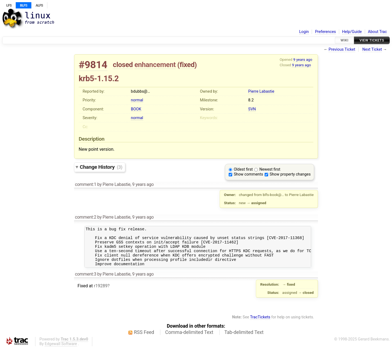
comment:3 (85, 281)
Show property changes (290, 174)
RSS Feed (144, 339)
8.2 (251, 100)
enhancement (155, 65)
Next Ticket (372, 49)
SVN (252, 109)
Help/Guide (352, 31)
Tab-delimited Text (244, 339)
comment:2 (85, 217)
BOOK (136, 109)
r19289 (101, 293)
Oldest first (243, 169)
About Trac (377, 31)
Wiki (344, 40)
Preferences (325, 31)
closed (123, 65)
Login (304, 31)
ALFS (39, 5)
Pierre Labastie (261, 91)
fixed (187, 65)
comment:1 (85, 184)
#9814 (93, 65)
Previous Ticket (342, 49)
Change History (101, 167)
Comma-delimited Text (189, 339)
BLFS (23, 5)
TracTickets (260, 324)
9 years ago (302, 59)
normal (137, 100)
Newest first (269, 169)
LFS (8, 5)
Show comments (248, 174)
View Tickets (372, 40)
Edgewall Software (61, 351)
